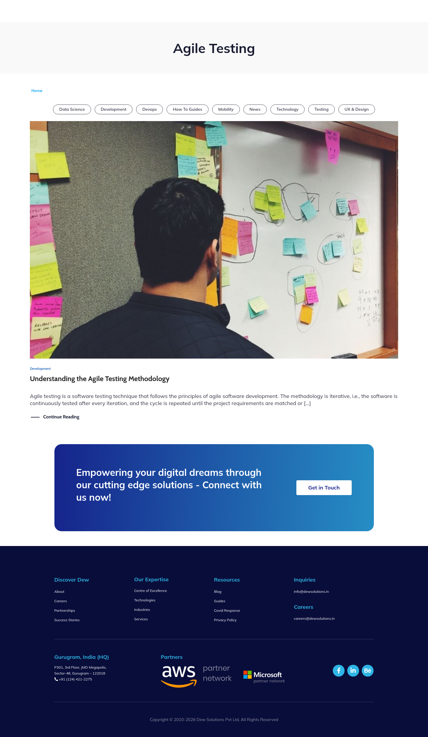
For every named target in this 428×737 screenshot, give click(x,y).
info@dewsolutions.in (311, 591)
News (255, 109)
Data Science (72, 109)
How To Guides (187, 109)
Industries (142, 609)
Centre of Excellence (150, 590)
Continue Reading (61, 416)
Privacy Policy (225, 620)
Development (114, 109)
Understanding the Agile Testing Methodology (99, 378)
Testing (321, 109)
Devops (149, 109)
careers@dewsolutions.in (314, 618)
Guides (219, 601)
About (59, 591)
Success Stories (67, 620)
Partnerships (64, 610)
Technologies (145, 600)
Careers (60, 601)
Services (141, 619)
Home (36, 90)
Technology (288, 109)
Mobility (226, 109)
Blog (218, 591)
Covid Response (227, 610)
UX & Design (357, 109)
